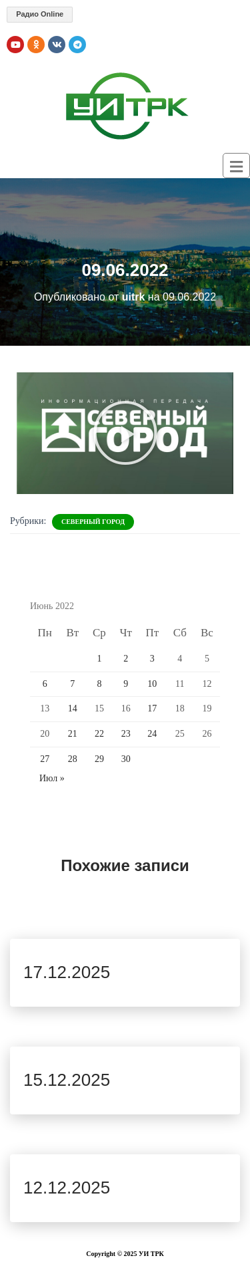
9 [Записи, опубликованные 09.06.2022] (125, 684)
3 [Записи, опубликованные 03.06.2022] (152, 659)
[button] (125, 433)
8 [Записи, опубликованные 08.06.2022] (99, 684)
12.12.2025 (66, 1188)
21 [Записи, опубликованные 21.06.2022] (72, 734)
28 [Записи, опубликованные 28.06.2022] (72, 759)
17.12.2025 (66, 972)
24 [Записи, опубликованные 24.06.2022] (152, 734)
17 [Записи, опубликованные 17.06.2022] (152, 708)
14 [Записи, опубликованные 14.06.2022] (72, 708)
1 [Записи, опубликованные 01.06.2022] (99, 659)
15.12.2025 (66, 1080)
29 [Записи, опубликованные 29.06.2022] (99, 759)
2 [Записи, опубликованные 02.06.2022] (125, 659)
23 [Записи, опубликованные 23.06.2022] (126, 734)
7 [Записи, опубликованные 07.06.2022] (72, 684)
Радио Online (39, 14)
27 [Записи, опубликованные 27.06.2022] (44, 759)
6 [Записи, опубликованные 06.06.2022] (45, 684)
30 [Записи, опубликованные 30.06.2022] (126, 759)
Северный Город (93, 521)
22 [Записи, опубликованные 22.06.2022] (99, 734)
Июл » (52, 778)
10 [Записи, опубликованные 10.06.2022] (152, 684)
